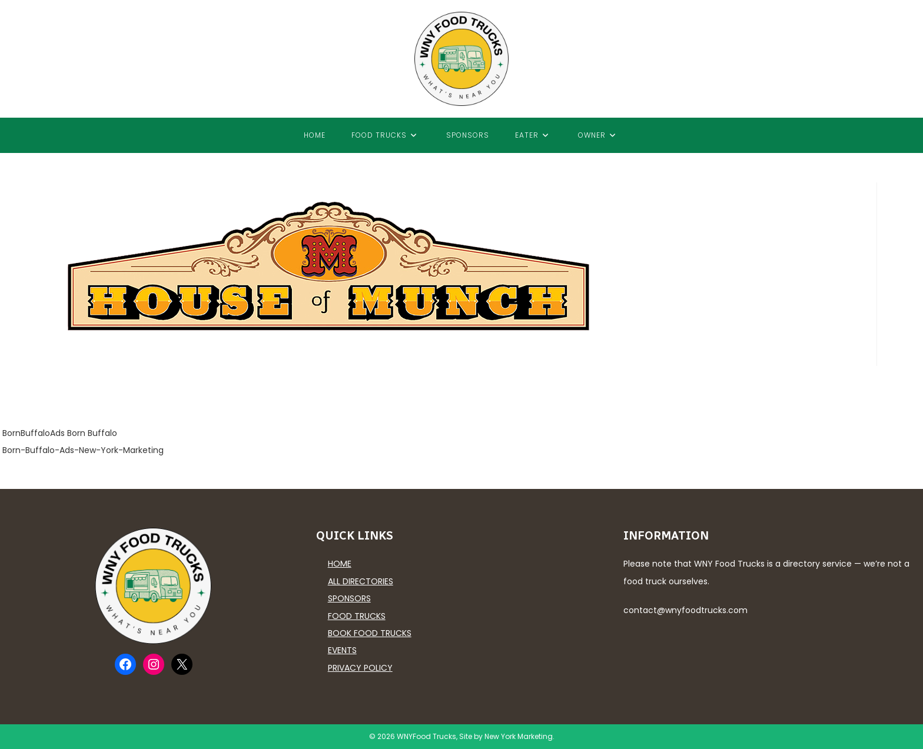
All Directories (360, 581)
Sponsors (349, 598)
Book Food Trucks (369, 633)
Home (339, 564)
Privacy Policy (360, 668)
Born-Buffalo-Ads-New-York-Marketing (83, 450)
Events (342, 650)
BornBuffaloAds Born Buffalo (59, 433)
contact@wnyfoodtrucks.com (685, 610)
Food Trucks (357, 616)
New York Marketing (518, 736)
